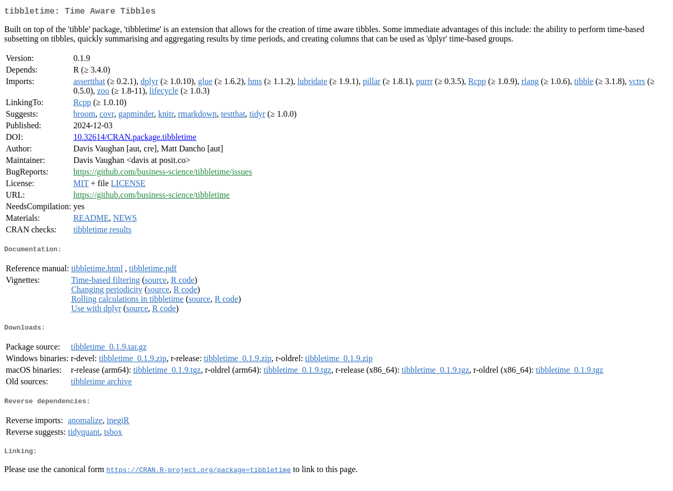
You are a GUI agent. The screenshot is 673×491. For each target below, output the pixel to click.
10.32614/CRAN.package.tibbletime (134, 139)
